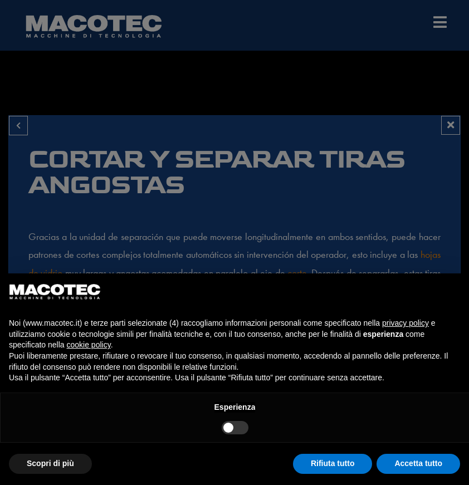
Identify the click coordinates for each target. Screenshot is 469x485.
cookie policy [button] (89, 344)
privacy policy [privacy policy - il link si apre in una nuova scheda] (405, 323)
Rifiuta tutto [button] (333, 463)
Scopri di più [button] (50, 463)
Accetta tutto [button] (418, 463)
